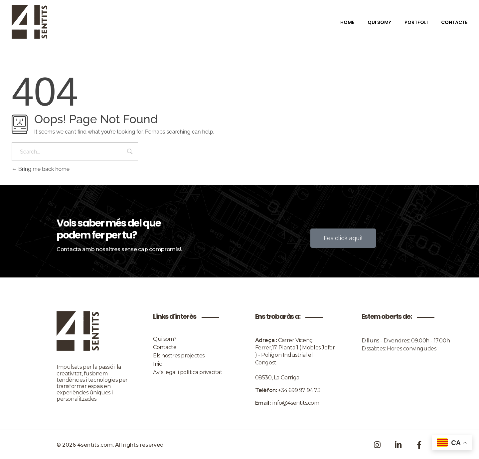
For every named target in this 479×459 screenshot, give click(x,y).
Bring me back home (41, 169)
